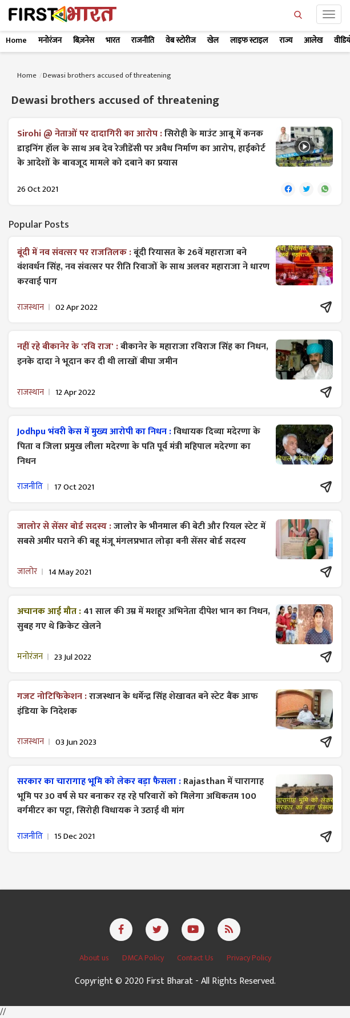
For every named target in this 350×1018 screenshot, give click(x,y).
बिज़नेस (83, 40)
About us (95, 957)
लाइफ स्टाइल (249, 40)
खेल (213, 40)
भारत (113, 40)
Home (16, 40)
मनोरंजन (50, 40)
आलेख (313, 40)
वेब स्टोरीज (181, 40)
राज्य (285, 40)
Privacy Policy (249, 957)
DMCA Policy (144, 957)
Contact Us (196, 957)
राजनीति (142, 40)
